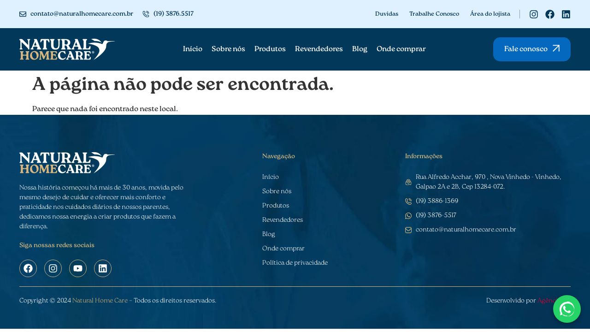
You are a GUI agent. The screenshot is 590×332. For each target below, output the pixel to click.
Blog (359, 49)
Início (192, 49)
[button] (532, 49)
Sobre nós (228, 49)
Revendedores (319, 49)
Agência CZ (554, 300)
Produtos (270, 49)
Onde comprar (401, 49)
